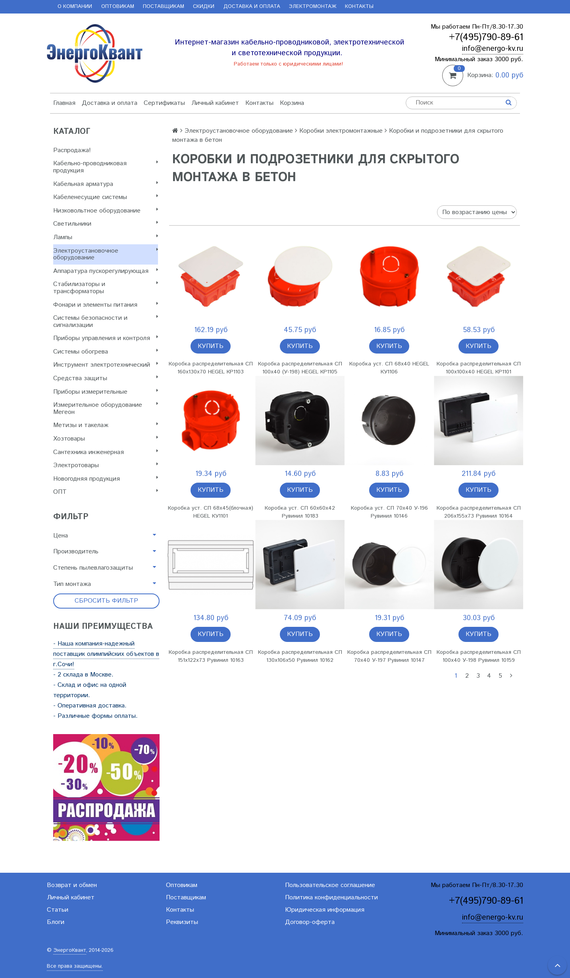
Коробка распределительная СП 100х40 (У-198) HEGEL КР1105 (300, 368)
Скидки (203, 6)
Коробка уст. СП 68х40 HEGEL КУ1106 (389, 368)
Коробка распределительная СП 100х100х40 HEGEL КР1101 (479, 368)
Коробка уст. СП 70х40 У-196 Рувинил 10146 (389, 512)
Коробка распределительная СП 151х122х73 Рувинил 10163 (211, 656)
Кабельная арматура (105, 184)
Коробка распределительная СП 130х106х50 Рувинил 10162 (300, 656)
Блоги (55, 922)
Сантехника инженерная (105, 452)
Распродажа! (72, 150)
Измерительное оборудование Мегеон (105, 408)
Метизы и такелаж (105, 425)
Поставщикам (163, 6)
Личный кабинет (215, 103)
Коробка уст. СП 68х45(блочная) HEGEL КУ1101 (210, 512)
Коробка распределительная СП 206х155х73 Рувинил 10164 (479, 512)
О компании (75, 6)
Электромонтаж (312, 6)
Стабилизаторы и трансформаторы (105, 288)
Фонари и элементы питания (105, 304)
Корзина (292, 103)
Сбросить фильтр (106, 600)
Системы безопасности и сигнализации (105, 321)
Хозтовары (105, 438)
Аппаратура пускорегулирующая (105, 271)
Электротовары (105, 465)
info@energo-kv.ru (492, 48)
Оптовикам (117, 6)
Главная (64, 103)
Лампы (105, 237)
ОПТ (105, 492)
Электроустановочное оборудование (105, 254)
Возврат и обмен (72, 885)
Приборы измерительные (105, 391)
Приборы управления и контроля (105, 338)
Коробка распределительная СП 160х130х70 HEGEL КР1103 (211, 368)
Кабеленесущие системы (105, 197)
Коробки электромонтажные (341, 130)
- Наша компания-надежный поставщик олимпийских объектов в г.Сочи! (106, 654)
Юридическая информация (324, 909)
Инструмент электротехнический (105, 364)
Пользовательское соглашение (330, 885)
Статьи (57, 909)
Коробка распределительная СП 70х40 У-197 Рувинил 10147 (389, 656)
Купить (210, 346)
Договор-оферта (310, 922)
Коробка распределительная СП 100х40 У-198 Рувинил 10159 (479, 656)
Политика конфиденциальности (331, 897)
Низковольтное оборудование (105, 210)
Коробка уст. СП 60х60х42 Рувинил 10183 (300, 512)
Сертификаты (164, 103)
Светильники (105, 223)
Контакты (359, 6)
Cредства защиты (105, 378)
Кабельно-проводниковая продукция (105, 167)
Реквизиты (182, 922)
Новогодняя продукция (105, 478)
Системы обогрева (105, 351)
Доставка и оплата (251, 6)
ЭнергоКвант (69, 950)
